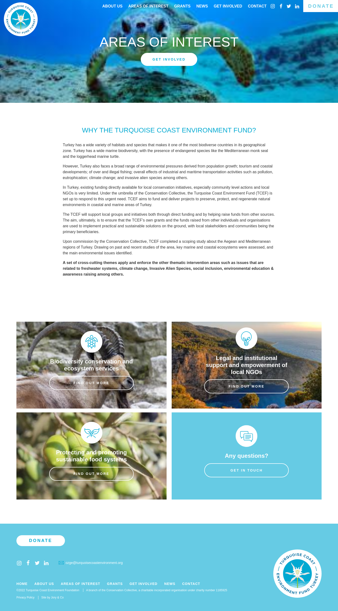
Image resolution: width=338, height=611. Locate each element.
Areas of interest (148, 6)
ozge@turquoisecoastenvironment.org (91, 563)
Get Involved (228, 6)
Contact (257, 6)
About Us (112, 6)
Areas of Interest (80, 584)
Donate (321, 6)
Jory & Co (57, 597)
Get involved (169, 59)
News (202, 6)
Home (22, 584)
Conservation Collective (165, 193)
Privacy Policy (25, 597)
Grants (182, 6)
